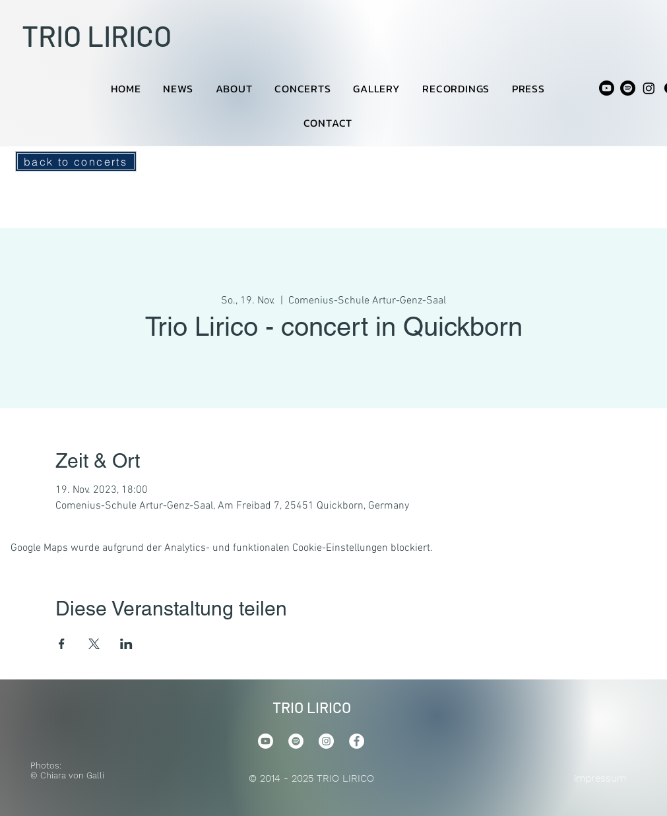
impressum (600, 778)
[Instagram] (648, 88)
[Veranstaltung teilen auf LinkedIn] (126, 644)
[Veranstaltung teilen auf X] (94, 644)
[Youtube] (606, 88)
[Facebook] (356, 741)
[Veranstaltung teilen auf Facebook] (61, 644)
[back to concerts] (76, 161)
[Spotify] (627, 88)
